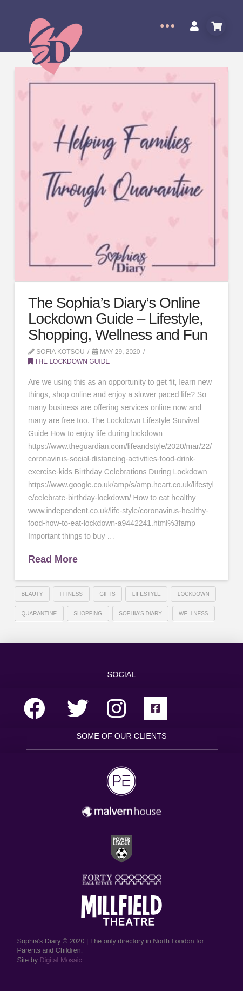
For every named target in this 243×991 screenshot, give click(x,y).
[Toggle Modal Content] (216, 26)
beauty (32, 594)
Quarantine (39, 614)
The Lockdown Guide (69, 361)
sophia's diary (140, 614)
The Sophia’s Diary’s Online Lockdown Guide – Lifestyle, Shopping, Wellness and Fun (117, 318)
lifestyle (146, 594)
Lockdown (194, 594)
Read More (53, 559)
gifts (107, 594)
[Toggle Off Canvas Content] (167, 26)
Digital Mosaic (60, 960)
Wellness (193, 614)
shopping (87, 614)
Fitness (71, 594)
